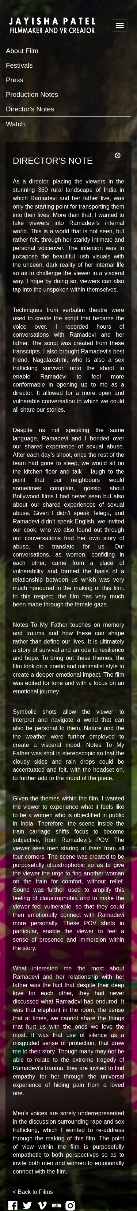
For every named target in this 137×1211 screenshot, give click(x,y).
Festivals (19, 65)
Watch (15, 124)
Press (14, 80)
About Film (22, 51)
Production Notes (32, 94)
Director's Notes (30, 109)
